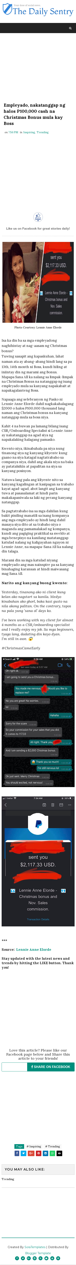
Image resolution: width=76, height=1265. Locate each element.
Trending (43, 133)
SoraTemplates (35, 1248)
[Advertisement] (38, 68)
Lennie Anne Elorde (33, 950)
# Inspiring (34, 1147)
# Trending (52, 1147)
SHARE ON (50, 1067)
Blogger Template (38, 1254)
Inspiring (29, 133)
